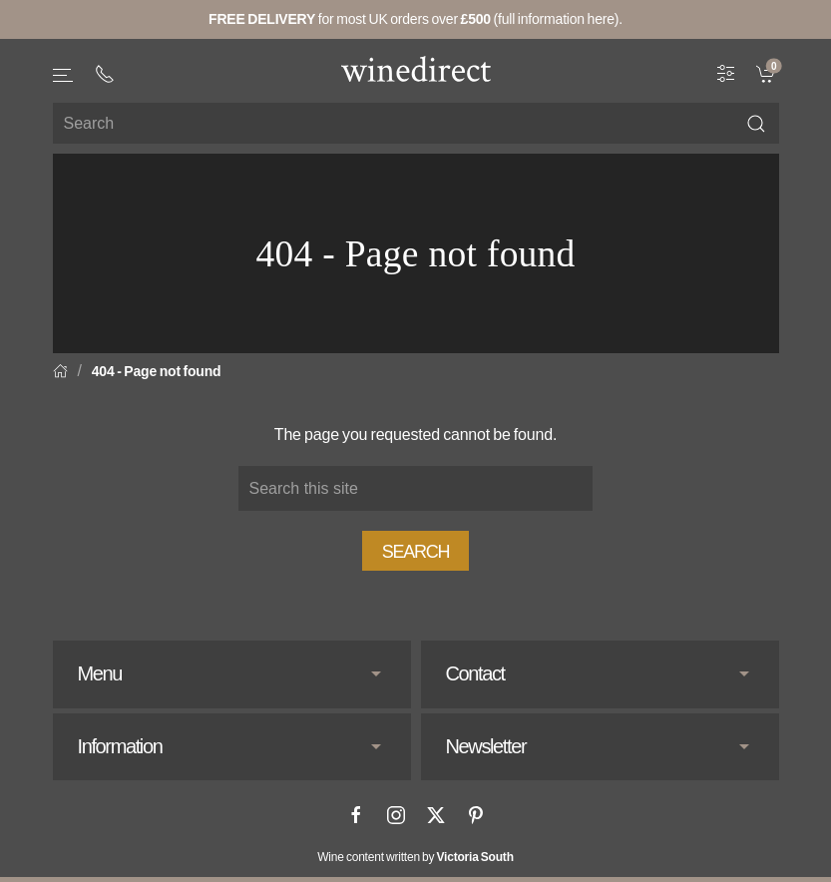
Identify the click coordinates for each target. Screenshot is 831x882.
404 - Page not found (156, 371)
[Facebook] (356, 815)
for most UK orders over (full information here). (415, 19)
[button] (64, 75)
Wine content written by (415, 857)
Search (416, 552)
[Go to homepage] (416, 69)
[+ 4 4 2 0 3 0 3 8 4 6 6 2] (105, 74)
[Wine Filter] (726, 73)
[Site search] (416, 123)
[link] (767, 73)
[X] (436, 815)
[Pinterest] (476, 815)
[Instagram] (396, 815)
